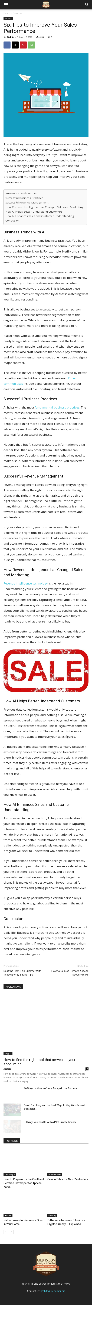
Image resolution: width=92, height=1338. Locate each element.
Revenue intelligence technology (26, 583)
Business (17, 13)
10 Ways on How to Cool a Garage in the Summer (51, 1088)
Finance (8, 1054)
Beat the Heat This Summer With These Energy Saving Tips (22, 972)
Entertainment (54, 1174)
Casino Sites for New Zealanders (67, 1179)
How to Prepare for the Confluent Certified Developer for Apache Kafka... (24, 1183)
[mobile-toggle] (6, 4)
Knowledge (10, 1174)
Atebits (10, 37)
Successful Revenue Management (26, 202)
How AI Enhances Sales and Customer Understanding (39, 216)
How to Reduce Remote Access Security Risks (69, 972)
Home (7, 13)
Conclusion (12, 220)
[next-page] (11, 1232)
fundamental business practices (56, 407)
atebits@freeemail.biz (53, 1324)
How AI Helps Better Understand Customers (34, 211)
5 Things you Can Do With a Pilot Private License (50, 1122)
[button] (87, 4)
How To (8, 1215)
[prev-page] (6, 1232)
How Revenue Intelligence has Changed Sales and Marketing (44, 207)
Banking (52, 1215)
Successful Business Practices (24, 198)
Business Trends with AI (21, 193)
